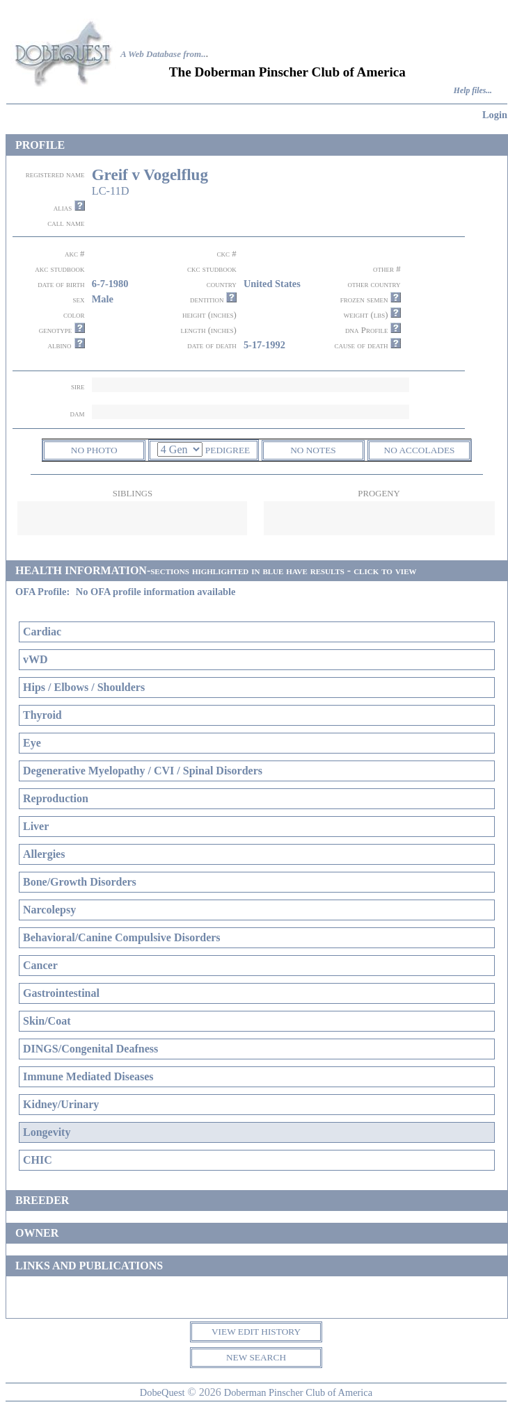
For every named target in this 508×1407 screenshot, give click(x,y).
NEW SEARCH (256, 1357)
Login (494, 114)
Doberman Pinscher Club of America (298, 1392)
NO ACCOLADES (419, 450)
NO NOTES (313, 450)
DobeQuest (162, 1392)
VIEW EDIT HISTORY (256, 1331)
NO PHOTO (94, 450)
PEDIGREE (227, 450)
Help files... (473, 90)
